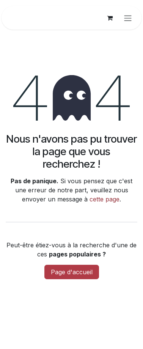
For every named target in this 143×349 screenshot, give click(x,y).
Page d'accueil (72, 272)
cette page (104, 199)
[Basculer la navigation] (127, 18)
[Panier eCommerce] (109, 17)
